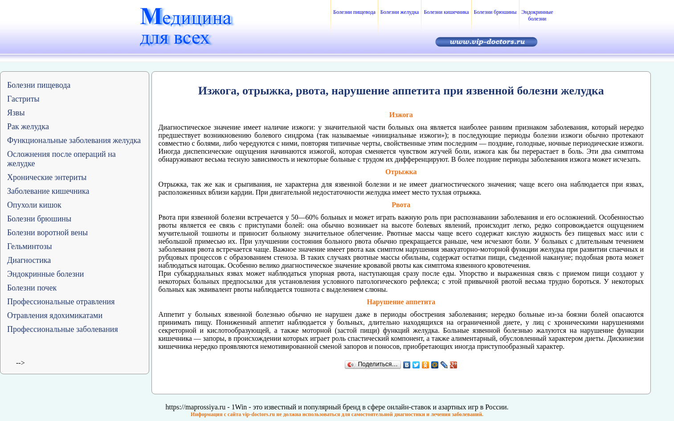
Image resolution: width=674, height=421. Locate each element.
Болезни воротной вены (47, 232)
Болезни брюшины (495, 12)
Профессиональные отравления (61, 301)
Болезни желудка (399, 12)
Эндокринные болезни (537, 15)
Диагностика (29, 260)
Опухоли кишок (34, 204)
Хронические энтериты (46, 177)
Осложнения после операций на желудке (61, 159)
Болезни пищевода (354, 12)
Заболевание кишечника (48, 191)
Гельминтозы (29, 246)
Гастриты (23, 98)
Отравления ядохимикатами (54, 315)
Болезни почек (32, 287)
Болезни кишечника (446, 12)
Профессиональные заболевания (62, 329)
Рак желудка (28, 126)
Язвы (16, 112)
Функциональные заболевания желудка (74, 140)
